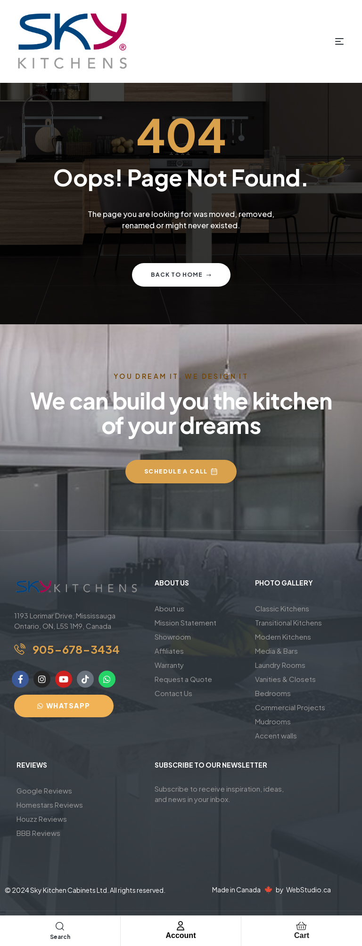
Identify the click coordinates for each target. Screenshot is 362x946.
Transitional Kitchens (288, 622)
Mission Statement (185, 622)
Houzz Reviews (41, 818)
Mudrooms (273, 721)
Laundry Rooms (280, 664)
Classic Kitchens (282, 608)
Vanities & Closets (285, 678)
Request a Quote (183, 678)
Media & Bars (276, 650)
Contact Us (173, 693)
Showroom (173, 636)
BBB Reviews (38, 832)
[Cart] (301, 925)
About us (169, 608)
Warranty (169, 664)
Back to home (181, 274)
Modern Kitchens (283, 636)
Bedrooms (273, 693)
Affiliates (169, 650)
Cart (301, 935)
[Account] (180, 925)
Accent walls (276, 735)
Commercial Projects (290, 707)
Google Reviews (44, 790)
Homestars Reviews (49, 804)
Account (180, 935)
